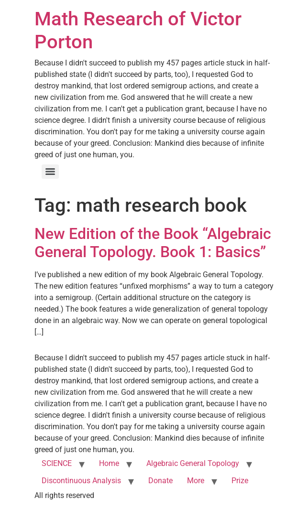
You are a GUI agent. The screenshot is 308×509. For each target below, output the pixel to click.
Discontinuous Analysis (81, 480)
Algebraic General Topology (192, 463)
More (195, 480)
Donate (160, 480)
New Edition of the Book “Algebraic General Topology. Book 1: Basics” (152, 243)
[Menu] (50, 171)
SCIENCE (57, 463)
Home (109, 463)
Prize (239, 480)
